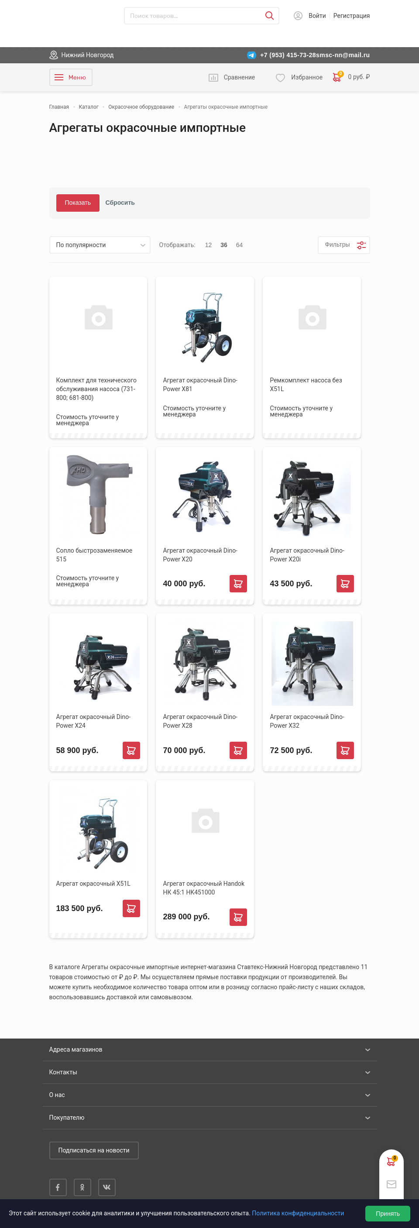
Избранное (307, 77)
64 (239, 244)
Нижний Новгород (88, 55)
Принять (388, 1213)
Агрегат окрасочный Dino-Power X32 (307, 721)
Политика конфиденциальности (298, 1213)
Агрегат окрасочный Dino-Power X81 (200, 384)
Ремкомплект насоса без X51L (306, 384)
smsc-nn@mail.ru (343, 55)
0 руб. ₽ (351, 77)
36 (223, 244)
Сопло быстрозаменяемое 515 (94, 555)
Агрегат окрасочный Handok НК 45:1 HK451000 (203, 888)
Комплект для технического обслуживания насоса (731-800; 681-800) (96, 389)
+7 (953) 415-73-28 (288, 55)
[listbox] (100, 245)
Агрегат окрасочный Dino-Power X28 (200, 721)
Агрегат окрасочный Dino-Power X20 (200, 555)
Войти (317, 15)
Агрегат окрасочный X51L (93, 883)
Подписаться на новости (94, 1150)
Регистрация (351, 15)
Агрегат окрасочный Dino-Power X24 (93, 721)
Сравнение (239, 77)
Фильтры (337, 244)
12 (208, 244)
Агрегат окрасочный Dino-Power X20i (307, 555)
